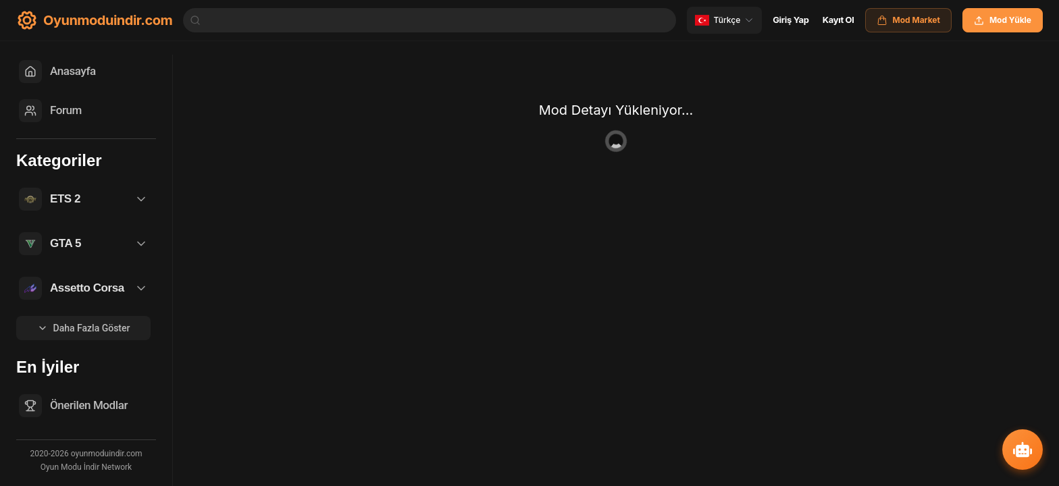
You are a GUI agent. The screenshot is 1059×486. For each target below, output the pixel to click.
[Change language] (724, 20)
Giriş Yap (791, 19)
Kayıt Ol (838, 19)
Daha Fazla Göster (83, 328)
